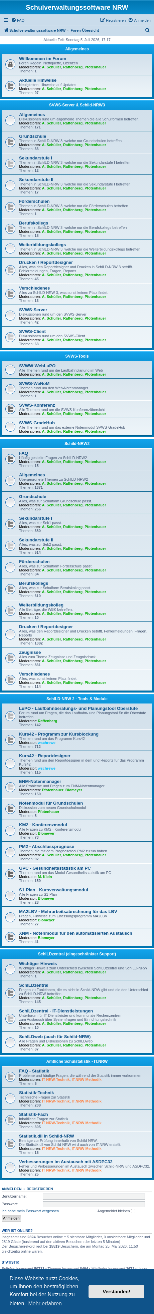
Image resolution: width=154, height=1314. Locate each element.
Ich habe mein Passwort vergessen (30, 1211)
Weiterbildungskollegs (42, 244)
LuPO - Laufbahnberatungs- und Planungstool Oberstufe (78, 708)
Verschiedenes (34, 288)
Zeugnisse (30, 652)
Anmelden (12, 1189)
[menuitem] (17, 20)
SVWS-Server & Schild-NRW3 (77, 105)
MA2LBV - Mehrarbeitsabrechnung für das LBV (68, 911)
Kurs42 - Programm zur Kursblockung (59, 734)
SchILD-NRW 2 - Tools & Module (77, 699)
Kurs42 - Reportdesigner (44, 755)
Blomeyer (73, 790)
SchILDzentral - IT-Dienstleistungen (56, 1010)
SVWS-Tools (77, 356)
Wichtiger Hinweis (38, 963)
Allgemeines (77, 49)
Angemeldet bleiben (116, 1211)
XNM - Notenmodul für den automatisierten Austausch (75, 933)
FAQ (23, 453)
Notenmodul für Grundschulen (51, 803)
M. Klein (45, 877)
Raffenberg (73, 67)
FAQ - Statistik (34, 1070)
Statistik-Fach (33, 1114)
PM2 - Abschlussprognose (46, 846)
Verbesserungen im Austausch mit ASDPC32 (66, 1161)
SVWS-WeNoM (34, 383)
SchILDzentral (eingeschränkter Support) (77, 954)
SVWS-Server (33, 309)
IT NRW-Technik (56, 1079)
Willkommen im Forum (42, 58)
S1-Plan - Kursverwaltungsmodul (53, 889)
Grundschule (32, 136)
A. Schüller (51, 67)
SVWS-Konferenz (37, 405)
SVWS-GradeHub (37, 422)
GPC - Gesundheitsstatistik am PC (55, 868)
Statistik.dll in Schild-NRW (46, 1136)
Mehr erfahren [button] (45, 1303)
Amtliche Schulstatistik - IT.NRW (77, 1061)
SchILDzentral (33, 985)
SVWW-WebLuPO (37, 365)
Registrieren (40, 1189)
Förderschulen (34, 201)
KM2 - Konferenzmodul (43, 824)
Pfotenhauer (95, 67)
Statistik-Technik (36, 1092)
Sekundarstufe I (35, 157)
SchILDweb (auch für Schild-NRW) (55, 1036)
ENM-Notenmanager (40, 781)
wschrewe (46, 743)
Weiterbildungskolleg (41, 604)
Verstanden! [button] (116, 1291)
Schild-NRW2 (77, 443)
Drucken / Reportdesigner (46, 262)
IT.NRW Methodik (87, 1079)
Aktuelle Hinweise (37, 80)
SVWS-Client (32, 331)
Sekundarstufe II (36, 179)
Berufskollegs (33, 223)
